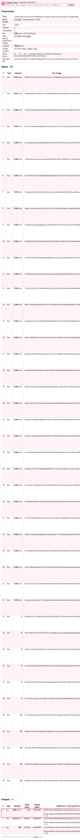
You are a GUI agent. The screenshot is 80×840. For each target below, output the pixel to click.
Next (30, 49)
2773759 (17, 36)
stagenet (36, 836)
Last (35, 49)
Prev (24, 49)
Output (28, 36)
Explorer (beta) (12, 2)
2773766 (17, 20)
